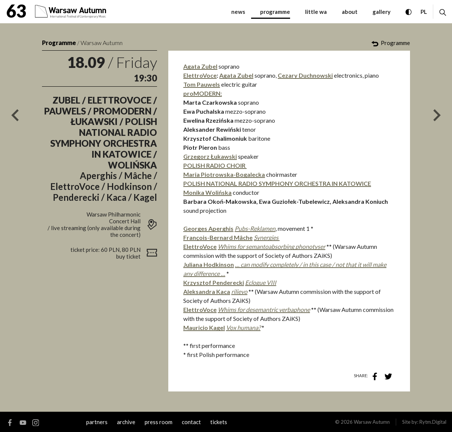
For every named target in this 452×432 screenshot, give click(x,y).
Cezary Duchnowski (305, 75)
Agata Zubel (200, 66)
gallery (382, 11)
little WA (316, 11)
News (238, 11)
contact (191, 421)
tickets (218, 421)
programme (275, 11)
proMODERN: (202, 93)
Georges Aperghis (208, 228)
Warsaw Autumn (102, 42)
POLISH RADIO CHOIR (215, 165)
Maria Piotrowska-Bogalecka (224, 174)
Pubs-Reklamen (255, 228)
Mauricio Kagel (204, 327)
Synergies (267, 237)
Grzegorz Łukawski (210, 156)
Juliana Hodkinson (208, 264)
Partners (97, 421)
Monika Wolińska (207, 192)
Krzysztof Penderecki (213, 282)
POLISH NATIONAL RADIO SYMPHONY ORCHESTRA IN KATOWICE (277, 183)
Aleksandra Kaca (206, 291)
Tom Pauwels (201, 84)
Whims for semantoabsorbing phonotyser (271, 246)
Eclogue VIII (260, 282)
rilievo (239, 291)
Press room (158, 421)
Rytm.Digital (432, 422)
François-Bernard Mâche (218, 237)
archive (126, 421)
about (350, 11)
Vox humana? (243, 327)
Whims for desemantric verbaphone (264, 309)
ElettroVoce (200, 75)
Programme (59, 42)
